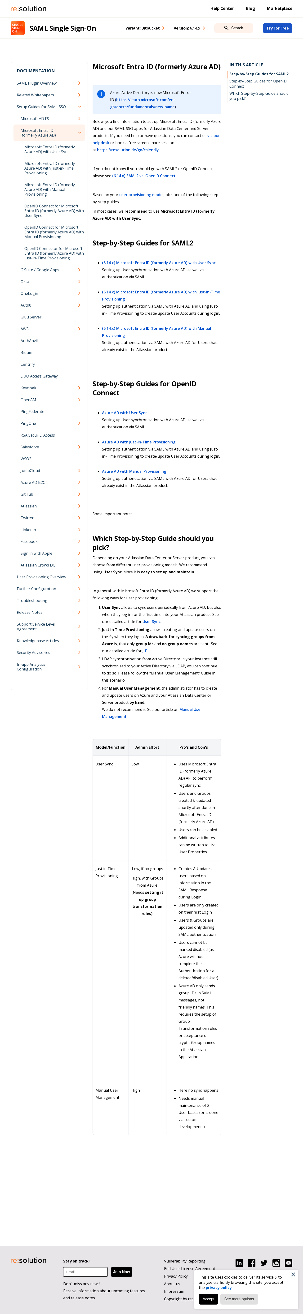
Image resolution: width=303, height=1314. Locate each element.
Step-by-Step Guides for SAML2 (259, 74)
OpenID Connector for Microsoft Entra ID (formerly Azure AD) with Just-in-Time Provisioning (54, 253)
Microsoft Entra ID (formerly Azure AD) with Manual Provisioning (49, 189)
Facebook (29, 541)
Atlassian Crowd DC (38, 565)
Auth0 (26, 305)
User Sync (151, 621)
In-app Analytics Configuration (31, 667)
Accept (208, 1299)
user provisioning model (141, 194)
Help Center (222, 8)
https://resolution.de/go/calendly (128, 149)
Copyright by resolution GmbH (191, 1298)
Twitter (27, 517)
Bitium (26, 352)
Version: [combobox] (187, 28)
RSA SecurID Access (38, 435)
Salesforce (30, 447)
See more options (239, 1299)
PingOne (28, 423)
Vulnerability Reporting (184, 1261)
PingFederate (32, 411)
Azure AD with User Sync (124, 412)
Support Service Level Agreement (36, 626)
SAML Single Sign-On (63, 28)
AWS (25, 328)
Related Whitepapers (35, 95)
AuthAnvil (29, 340)
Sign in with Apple (36, 553)
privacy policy (219, 1287)
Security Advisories (33, 652)
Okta (25, 281)
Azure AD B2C (33, 482)
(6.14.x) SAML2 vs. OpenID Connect (144, 175)
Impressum (174, 1291)
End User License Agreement (189, 1268)
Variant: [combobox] (142, 28)
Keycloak (28, 388)
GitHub (27, 494)
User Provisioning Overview (41, 577)
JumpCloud (30, 470)
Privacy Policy (176, 1276)
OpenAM (28, 399)
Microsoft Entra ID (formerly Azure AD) (38, 133)
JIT (145, 650)
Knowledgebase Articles (38, 640)
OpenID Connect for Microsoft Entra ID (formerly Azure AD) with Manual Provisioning (54, 232)
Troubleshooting (32, 600)
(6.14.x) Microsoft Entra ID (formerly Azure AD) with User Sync (159, 262)
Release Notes (29, 612)
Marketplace (279, 8)
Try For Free (277, 28)
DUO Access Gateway (39, 376)
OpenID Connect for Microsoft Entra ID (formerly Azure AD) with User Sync (54, 210)
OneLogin (29, 293)
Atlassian (29, 506)
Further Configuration (36, 588)
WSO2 (26, 458)
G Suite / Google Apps (40, 269)
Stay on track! (76, 1261)
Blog (250, 8)
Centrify (28, 364)
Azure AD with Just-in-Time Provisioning (138, 442)
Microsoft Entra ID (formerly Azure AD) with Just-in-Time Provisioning (49, 168)
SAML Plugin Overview (37, 83)
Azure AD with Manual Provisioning (134, 471)
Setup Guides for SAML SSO (41, 106)
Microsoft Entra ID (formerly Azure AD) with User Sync (49, 149)
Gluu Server (31, 317)
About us (172, 1283)
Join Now (121, 1272)
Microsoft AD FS (35, 118)
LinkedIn (28, 529)
